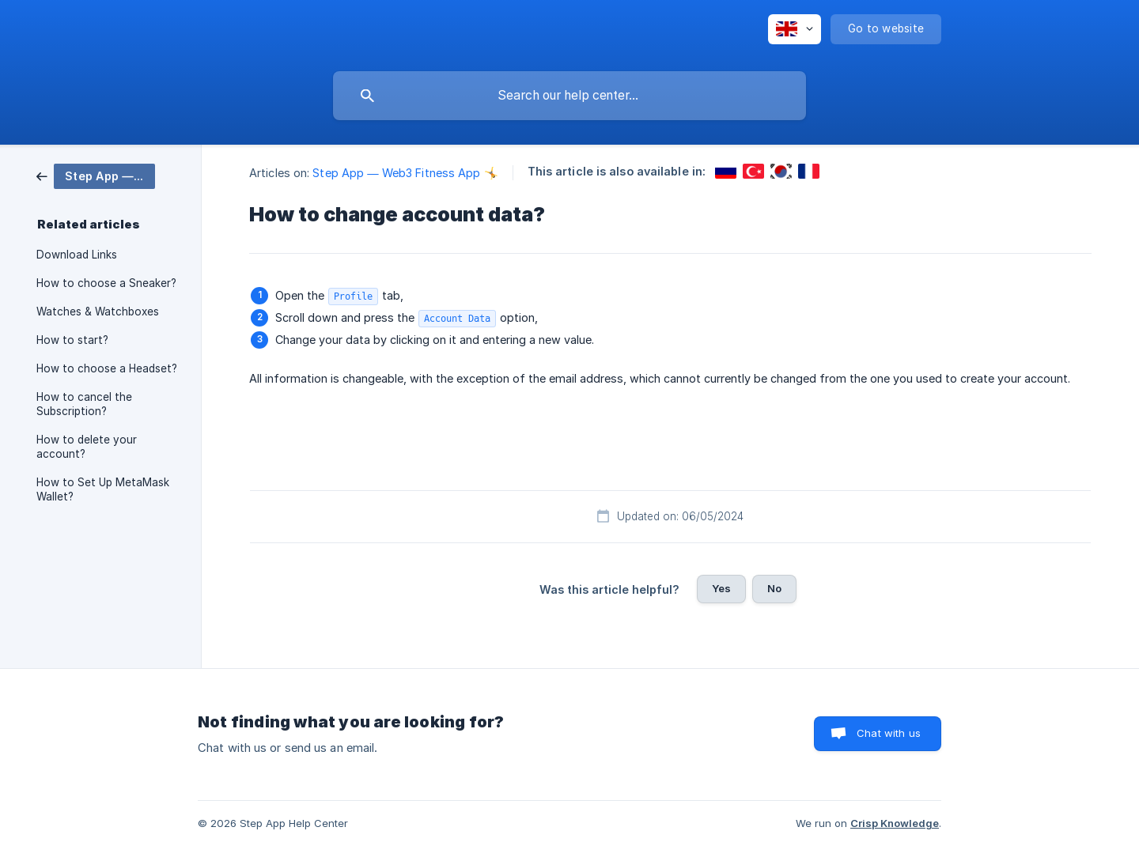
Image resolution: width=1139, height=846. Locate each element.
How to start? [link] (72, 340)
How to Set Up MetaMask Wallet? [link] (102, 489)
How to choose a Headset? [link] (106, 368)
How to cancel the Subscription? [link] (84, 404)
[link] (95, 175)
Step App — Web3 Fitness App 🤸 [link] (405, 172)
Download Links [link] (76, 254)
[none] (794, 29)
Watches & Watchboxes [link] (97, 311)
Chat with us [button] (889, 733)
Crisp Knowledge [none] (894, 823)
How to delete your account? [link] (86, 446)
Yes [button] (721, 588)
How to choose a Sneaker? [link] (106, 283)
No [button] (774, 588)
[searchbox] (569, 95)
